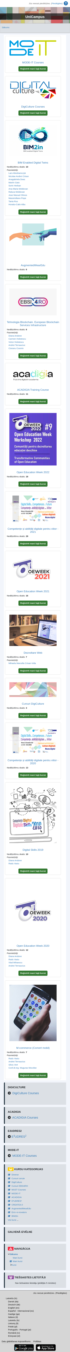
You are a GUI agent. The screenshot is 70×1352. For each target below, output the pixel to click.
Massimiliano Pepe (17, 198)
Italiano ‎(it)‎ (13, 1317)
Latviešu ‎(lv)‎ (11, 1298)
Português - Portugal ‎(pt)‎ (19, 1329)
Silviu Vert (13, 1065)
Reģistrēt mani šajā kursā (33, 69)
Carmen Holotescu (17, 339)
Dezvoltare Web (33, 652)
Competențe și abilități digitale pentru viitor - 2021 (33, 530)
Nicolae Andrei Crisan (19, 176)
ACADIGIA (15, 1197)
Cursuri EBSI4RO (18, 1186)
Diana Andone (15, 336)
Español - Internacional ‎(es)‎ (21, 1311)
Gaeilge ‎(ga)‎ (14, 1314)
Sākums (5, 27)
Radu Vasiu (14, 863)
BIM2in (13, 1216)
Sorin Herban (15, 185)
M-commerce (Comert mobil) (33, 1047)
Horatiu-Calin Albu (17, 204)
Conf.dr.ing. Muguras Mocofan (23, 1068)
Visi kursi (12, 1220)
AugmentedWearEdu (33, 265)
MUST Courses (17, 1189)
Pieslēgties (57, 3)
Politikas (37, 1341)
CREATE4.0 (15, 1205)
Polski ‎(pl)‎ (12, 1326)
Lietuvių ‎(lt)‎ (13, 1323)
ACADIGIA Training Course (33, 389)
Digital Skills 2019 (33, 849)
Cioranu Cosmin (16, 348)
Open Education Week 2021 (33, 591)
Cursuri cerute (16, 1178)
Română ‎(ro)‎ (14, 1333)
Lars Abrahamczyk (17, 173)
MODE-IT (14, 1193)
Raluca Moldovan (17, 192)
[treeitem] (35, 1259)
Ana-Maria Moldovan (18, 189)
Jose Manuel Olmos (18, 195)
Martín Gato (14, 182)
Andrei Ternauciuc (17, 345)
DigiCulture (15, 1182)
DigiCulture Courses (33, 106)
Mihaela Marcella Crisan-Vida (22, 663)
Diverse (13, 1174)
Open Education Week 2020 (33, 945)
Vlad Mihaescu (15, 962)
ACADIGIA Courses (25, 1117)
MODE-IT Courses (33, 62)
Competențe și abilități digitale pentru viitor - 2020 (33, 762)
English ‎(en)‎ (13, 1308)
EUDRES (19, 1136)
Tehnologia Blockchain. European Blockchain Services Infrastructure (33, 324)
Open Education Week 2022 (33, 472)
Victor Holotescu (16, 342)
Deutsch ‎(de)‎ (14, 1304)
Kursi (14, 1265)
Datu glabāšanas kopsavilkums (16, 1341)
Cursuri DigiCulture (33, 703)
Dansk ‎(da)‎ (13, 1301)
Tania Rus (13, 201)
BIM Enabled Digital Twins (33, 162)
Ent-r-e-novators (17, 1212)
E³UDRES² (15, 1201)
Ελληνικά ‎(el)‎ (14, 1336)
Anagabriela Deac (17, 179)
